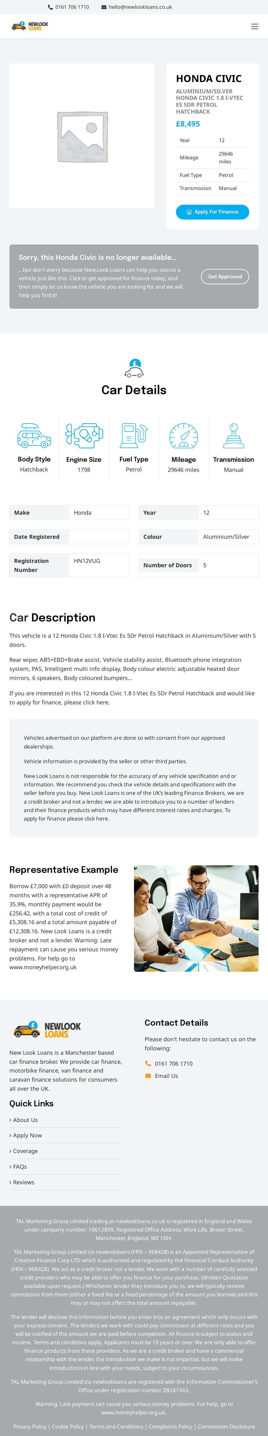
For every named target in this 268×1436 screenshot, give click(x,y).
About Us (25, 1120)
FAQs (20, 1166)
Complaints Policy (170, 1426)
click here (95, 702)
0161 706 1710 (72, 6)
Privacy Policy (29, 1426)
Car (18, 618)
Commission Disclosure (226, 1426)
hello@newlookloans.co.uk (140, 6)
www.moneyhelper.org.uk (43, 967)
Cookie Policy (68, 1426)
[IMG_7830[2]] (29, 23)
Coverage (25, 1151)
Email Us (161, 1075)
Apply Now (27, 1135)
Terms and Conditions (116, 1426)
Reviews (23, 1182)
